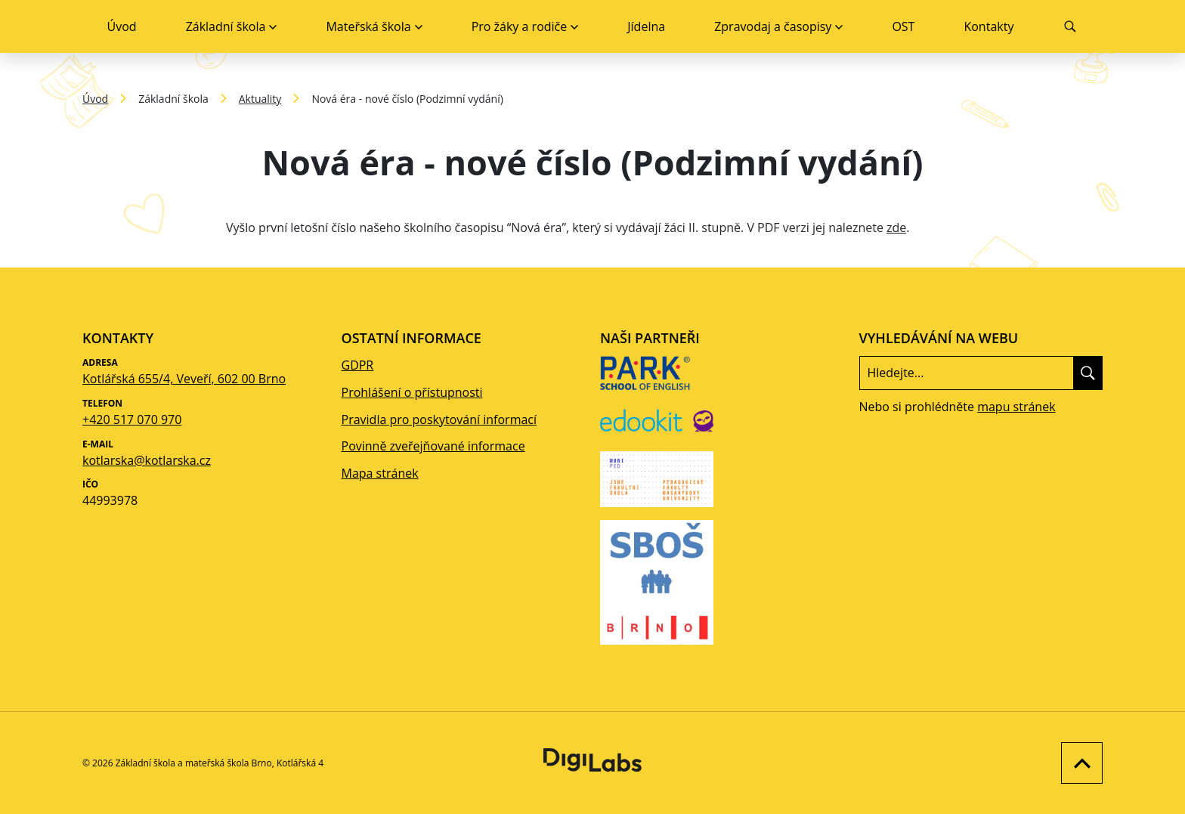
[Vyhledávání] (1070, 26)
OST (903, 26)
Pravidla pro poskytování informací (439, 419)
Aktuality (260, 98)
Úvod (122, 26)
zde (896, 227)
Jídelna (646, 26)
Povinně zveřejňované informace (433, 446)
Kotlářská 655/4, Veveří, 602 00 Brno (184, 378)
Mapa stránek (380, 473)
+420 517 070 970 (131, 419)
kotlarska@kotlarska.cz (146, 460)
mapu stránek (1016, 406)
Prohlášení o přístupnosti (412, 392)
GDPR (358, 365)
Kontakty (988, 26)
